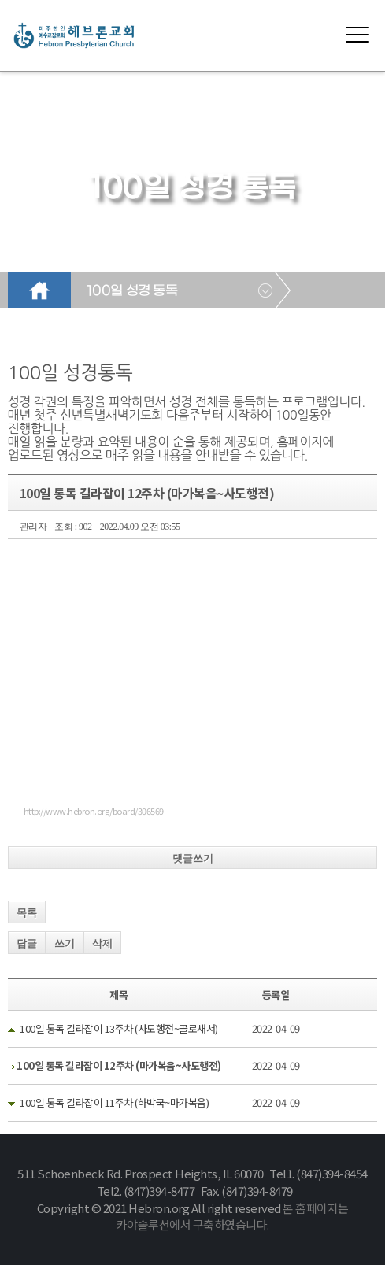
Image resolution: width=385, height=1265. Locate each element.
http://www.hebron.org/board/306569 (94, 810)
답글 (27, 943)
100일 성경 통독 (132, 291)
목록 (27, 913)
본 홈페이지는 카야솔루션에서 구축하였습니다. (233, 1217)
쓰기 (64, 943)
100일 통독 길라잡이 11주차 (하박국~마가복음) (114, 1102)
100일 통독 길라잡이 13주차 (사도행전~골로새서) (119, 1028)
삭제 (102, 943)
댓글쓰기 (192, 858)
